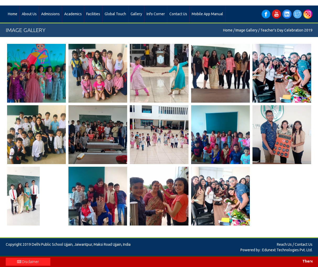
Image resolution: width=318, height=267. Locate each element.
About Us (29, 14)
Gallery (136, 14)
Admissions (50, 14)
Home (12, 14)
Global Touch (115, 14)
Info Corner (156, 14)
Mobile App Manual (207, 14)
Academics (73, 14)
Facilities (93, 14)
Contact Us (178, 14)
